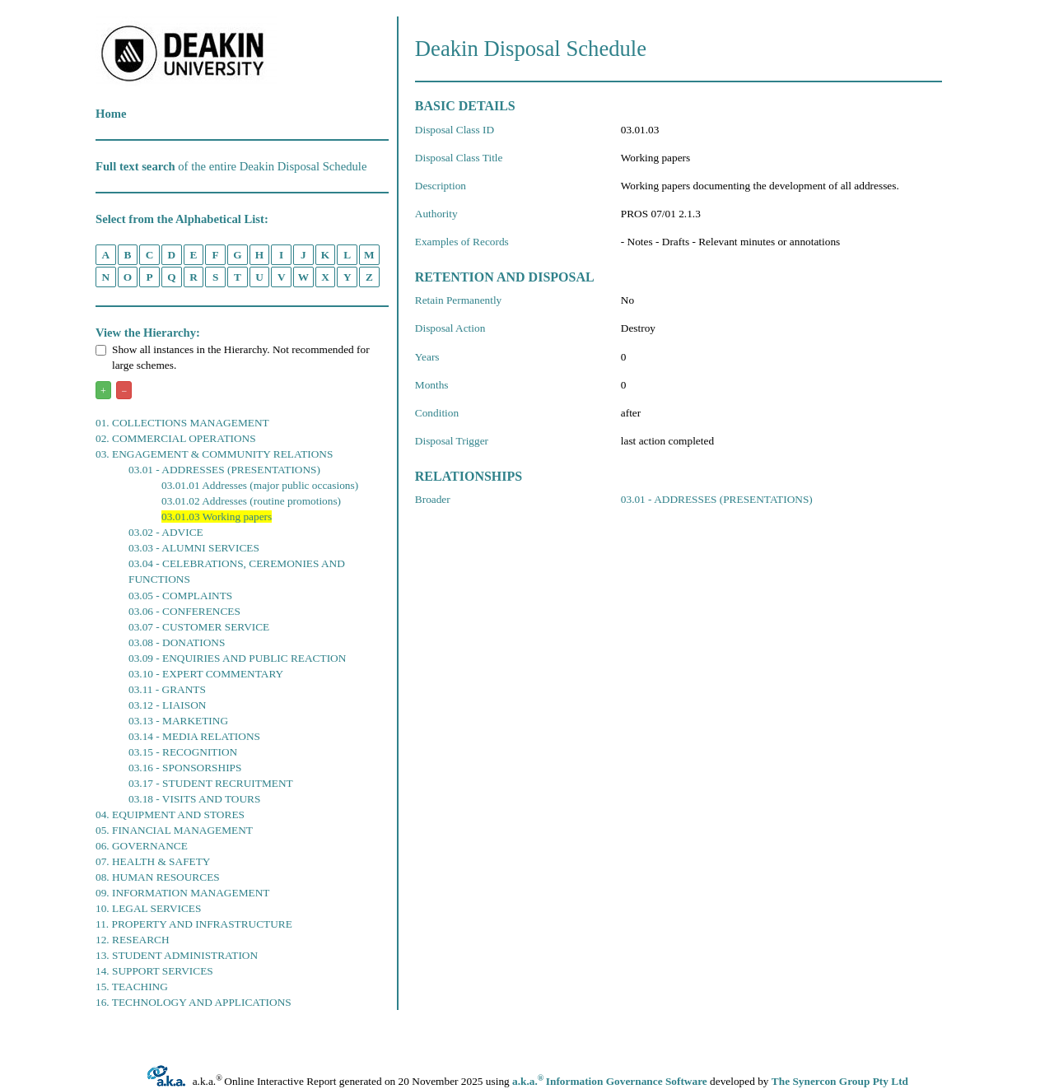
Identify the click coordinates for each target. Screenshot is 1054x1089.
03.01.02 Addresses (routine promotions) (251, 501)
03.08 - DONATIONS (176, 642)
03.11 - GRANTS (167, 689)
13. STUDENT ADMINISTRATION (177, 955)
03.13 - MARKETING (178, 720)
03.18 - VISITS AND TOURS (194, 799)
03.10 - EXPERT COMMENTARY (205, 674)
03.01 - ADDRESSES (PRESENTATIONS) (224, 469)
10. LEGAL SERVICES (148, 908)
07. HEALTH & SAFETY (153, 861)
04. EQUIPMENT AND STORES (170, 814)
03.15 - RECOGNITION (182, 752)
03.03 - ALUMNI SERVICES (193, 548)
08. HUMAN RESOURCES (158, 877)
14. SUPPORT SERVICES (154, 971)
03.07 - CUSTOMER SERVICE (198, 627)
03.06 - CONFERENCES (184, 611)
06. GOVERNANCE (142, 846)
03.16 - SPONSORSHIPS (184, 767)
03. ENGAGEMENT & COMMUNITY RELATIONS (214, 454)
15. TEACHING (132, 986)
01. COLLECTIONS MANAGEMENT (182, 423)
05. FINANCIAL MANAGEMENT (174, 830)
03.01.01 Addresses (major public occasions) (259, 485)
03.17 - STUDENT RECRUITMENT (210, 783)
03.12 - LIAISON (167, 705)
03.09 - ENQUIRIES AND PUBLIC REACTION (237, 658)
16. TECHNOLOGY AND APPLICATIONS (193, 1002)
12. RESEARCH (133, 939)
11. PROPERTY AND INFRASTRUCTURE (194, 924)
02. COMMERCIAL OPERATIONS (176, 438)
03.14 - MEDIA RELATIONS (194, 736)
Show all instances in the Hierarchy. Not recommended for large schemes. (233, 357)
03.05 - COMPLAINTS (180, 595)
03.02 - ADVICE (165, 532)
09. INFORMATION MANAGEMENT (182, 893)
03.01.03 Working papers (216, 516)
